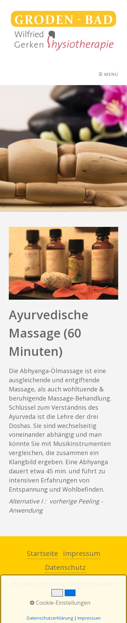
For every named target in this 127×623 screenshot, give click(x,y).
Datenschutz (65, 567)
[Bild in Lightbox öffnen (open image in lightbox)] (63, 263)
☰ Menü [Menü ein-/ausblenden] (109, 74)
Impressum (81, 553)
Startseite (42, 553)
